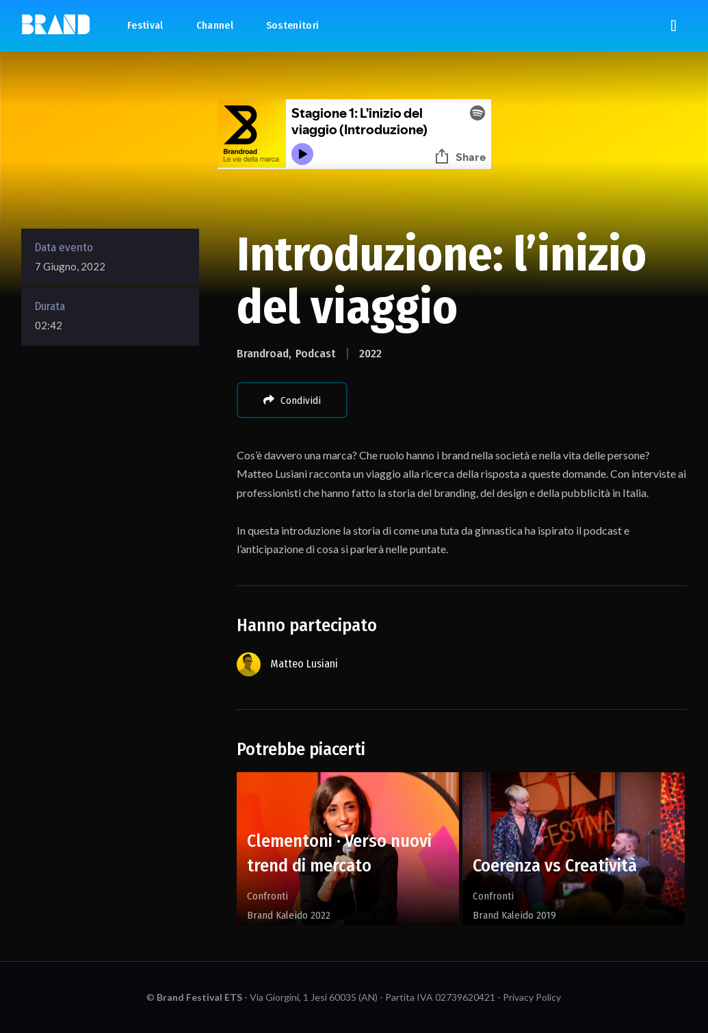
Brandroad (263, 353)
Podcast (316, 353)
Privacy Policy (532, 997)
